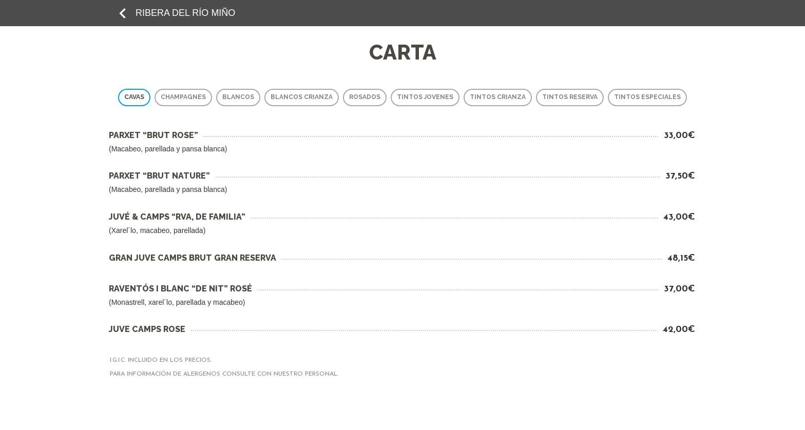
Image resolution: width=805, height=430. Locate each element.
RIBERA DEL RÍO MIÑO (185, 13)
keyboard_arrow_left (122, 13)
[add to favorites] (123, 13)
